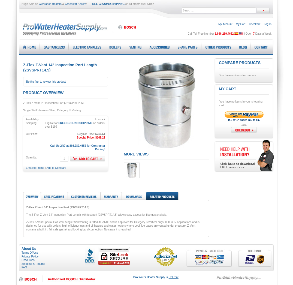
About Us (29, 249)
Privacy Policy (30, 256)
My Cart (240, 24)
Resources (28, 260)
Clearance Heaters (50, 3)
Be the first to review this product (46, 81)
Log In (267, 24)
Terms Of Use (30, 252)
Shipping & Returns (33, 263)
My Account (225, 24)
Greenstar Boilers (75, 3)
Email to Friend (35, 167)
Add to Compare (56, 167)
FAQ (24, 267)
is (156, 277)
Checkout (254, 24)
